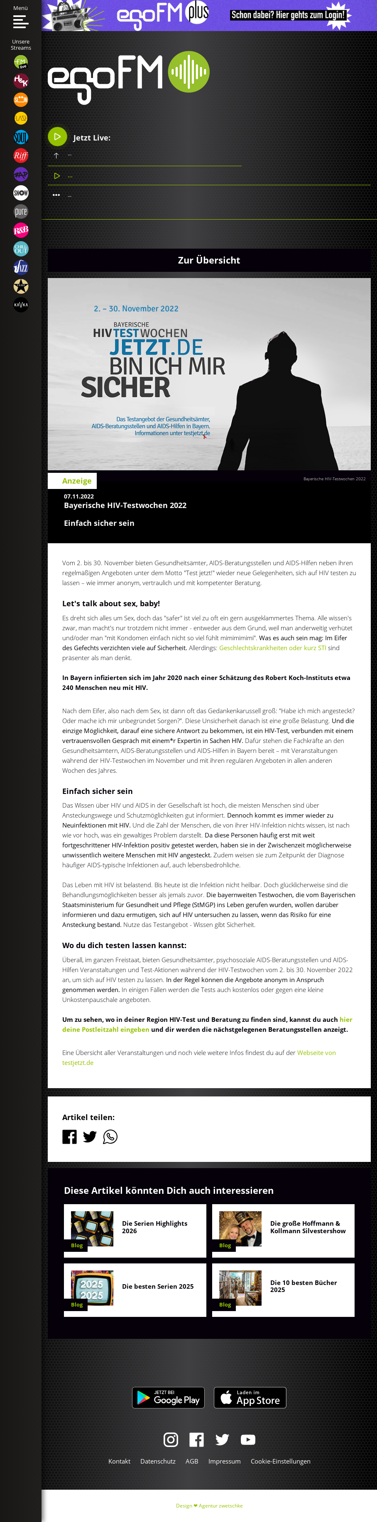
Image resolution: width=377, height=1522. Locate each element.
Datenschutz (158, 1461)
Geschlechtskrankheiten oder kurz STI (273, 648)
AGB (192, 1461)
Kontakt (119, 1461)
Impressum (224, 1461)
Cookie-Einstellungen (281, 1461)
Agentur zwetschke (221, 1505)
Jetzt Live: (79, 136)
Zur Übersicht (209, 260)
